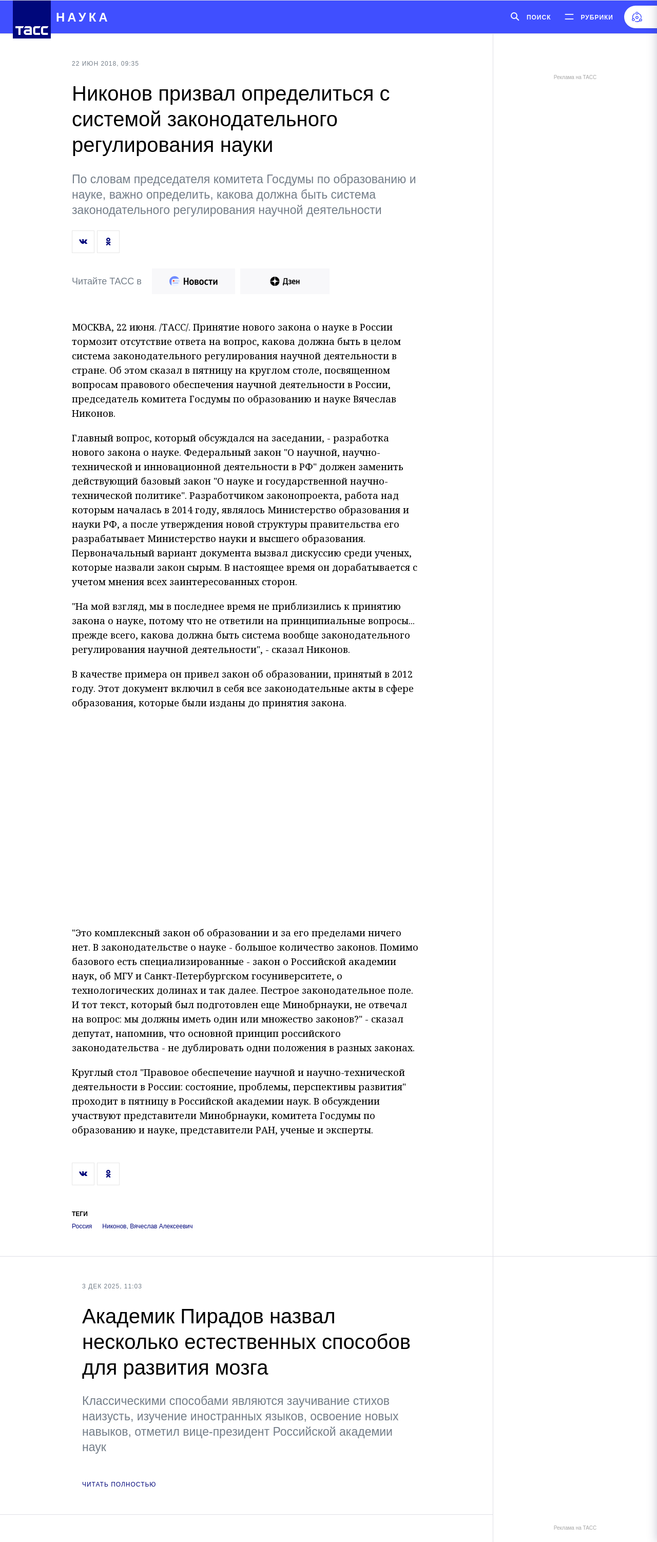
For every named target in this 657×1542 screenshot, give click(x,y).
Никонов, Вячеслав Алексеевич (147, 1226)
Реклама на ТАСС (575, 77)
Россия (82, 1226)
